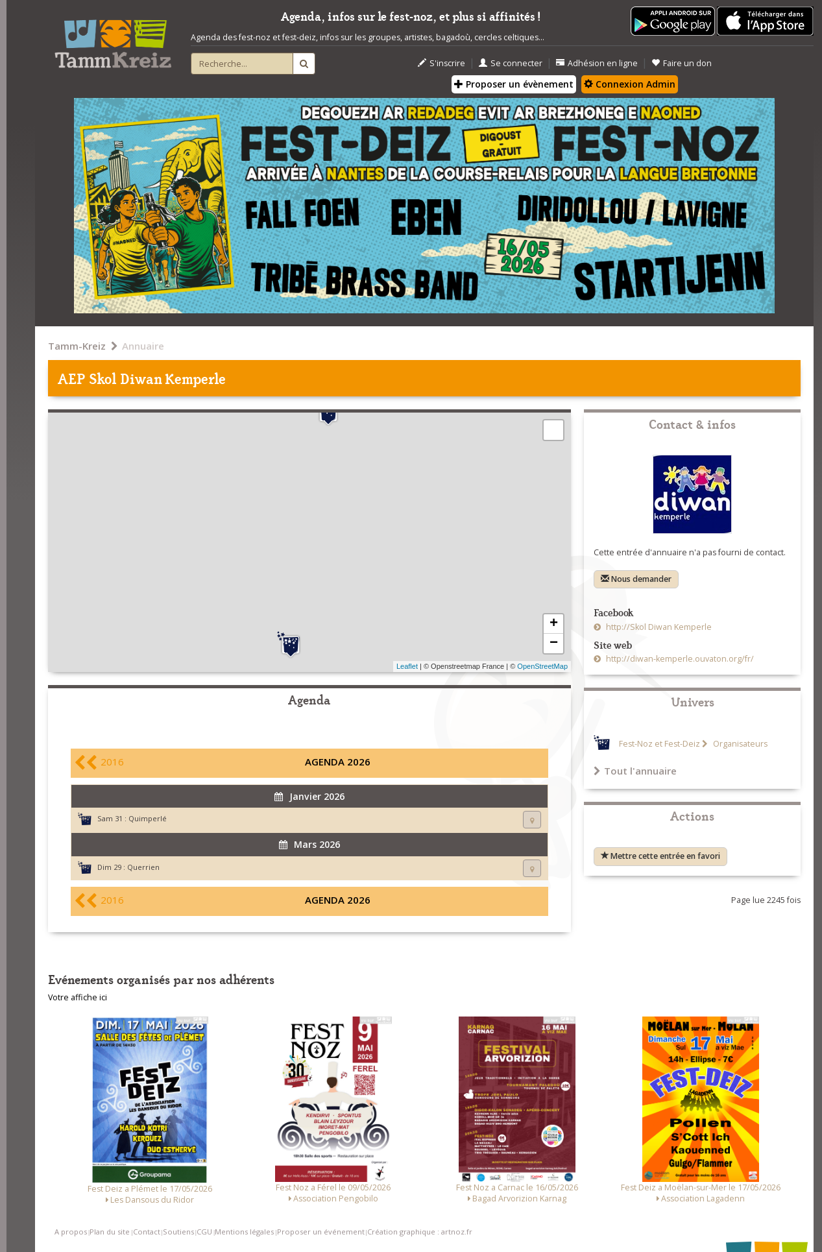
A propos (70, 1231)
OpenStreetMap (542, 666)
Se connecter (510, 63)
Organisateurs (739, 743)
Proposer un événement (321, 1231)
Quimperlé (147, 818)
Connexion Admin (629, 84)
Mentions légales (244, 1231)
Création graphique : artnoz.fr (419, 1231)
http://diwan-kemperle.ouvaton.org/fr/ (679, 658)
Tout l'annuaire (635, 770)
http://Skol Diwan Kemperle (658, 626)
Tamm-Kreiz (77, 345)
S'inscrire (441, 63)
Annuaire (143, 345)
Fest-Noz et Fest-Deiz (659, 743)
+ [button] (554, 624)
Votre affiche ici (77, 997)
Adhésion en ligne (597, 63)
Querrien (143, 867)
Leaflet (407, 666)
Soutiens (178, 1231)
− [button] (554, 643)
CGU (204, 1231)
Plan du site (110, 1231)
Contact (146, 1231)
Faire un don (681, 63)
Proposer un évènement (514, 84)
